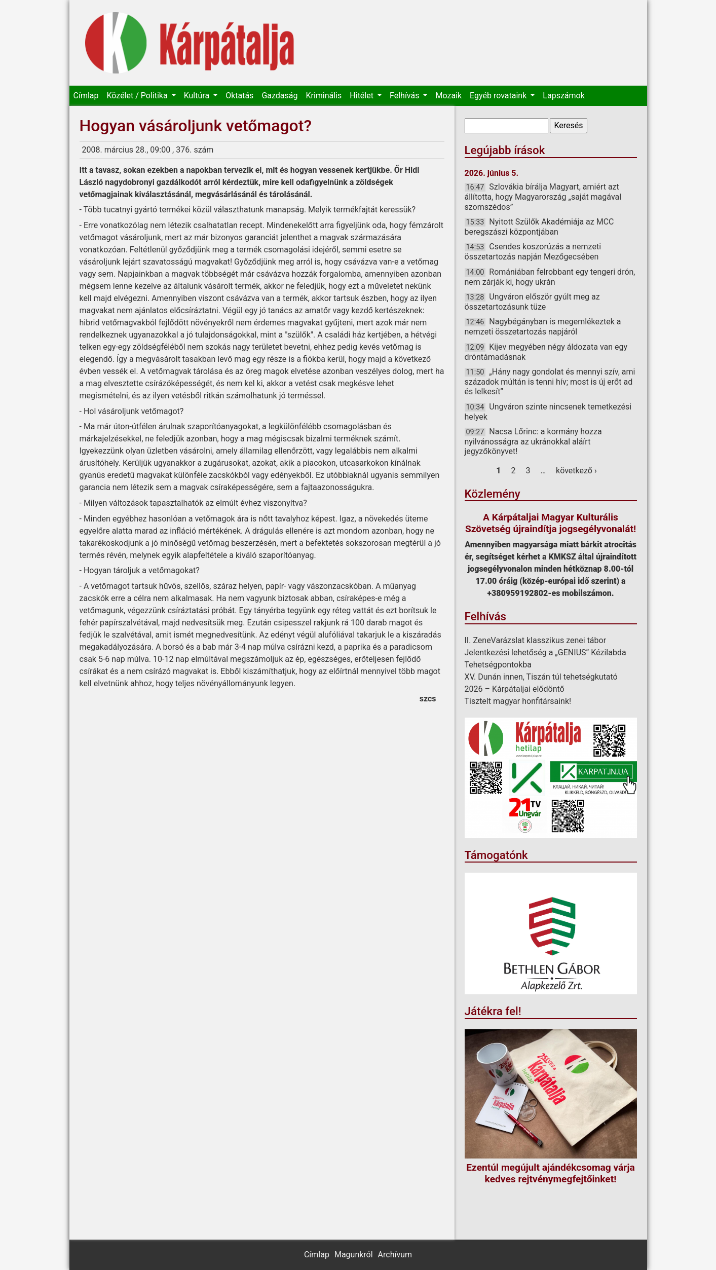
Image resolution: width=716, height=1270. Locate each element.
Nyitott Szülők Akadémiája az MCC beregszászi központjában (539, 227)
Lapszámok (563, 95)
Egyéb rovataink (499, 95)
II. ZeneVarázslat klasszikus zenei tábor (536, 640)
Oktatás (239, 95)
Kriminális (324, 95)
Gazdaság (279, 95)
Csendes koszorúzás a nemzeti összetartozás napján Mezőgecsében (533, 252)
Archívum (395, 1254)
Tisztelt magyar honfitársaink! (518, 701)
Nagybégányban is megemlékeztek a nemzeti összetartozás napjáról (543, 327)
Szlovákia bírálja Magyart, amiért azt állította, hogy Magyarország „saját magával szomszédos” (543, 196)
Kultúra (197, 95)
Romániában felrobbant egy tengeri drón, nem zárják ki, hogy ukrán (550, 277)
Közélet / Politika (137, 95)
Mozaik (448, 95)
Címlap (86, 95)
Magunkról (353, 1254)
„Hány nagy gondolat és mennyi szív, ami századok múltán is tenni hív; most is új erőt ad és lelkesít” (550, 381)
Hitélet (362, 95)
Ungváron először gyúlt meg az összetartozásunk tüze (532, 302)
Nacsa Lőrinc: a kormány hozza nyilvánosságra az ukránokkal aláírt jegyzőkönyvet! (533, 441)
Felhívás (405, 95)
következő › (576, 470)
